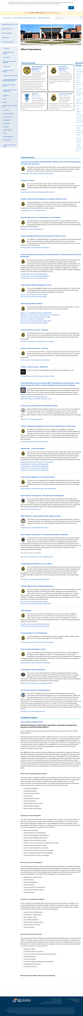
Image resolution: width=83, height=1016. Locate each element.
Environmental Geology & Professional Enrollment (9, 80)
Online (4, 133)
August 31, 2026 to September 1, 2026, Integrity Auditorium (36, 683)
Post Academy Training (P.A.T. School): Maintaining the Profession (44, 534)
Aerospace (5, 48)
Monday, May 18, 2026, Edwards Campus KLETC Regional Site (37, 462)
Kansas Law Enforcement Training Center (24, 17)
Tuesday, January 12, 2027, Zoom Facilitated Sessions (35, 276)
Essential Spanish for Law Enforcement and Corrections (41, 217)
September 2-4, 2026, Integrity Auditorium (32, 229)
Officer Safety (6, 123)
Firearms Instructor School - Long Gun (34, 348)
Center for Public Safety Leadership (9, 62)
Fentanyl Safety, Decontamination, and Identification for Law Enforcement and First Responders (51, 255)
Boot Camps (6, 57)
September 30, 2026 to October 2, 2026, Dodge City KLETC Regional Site (40, 314)
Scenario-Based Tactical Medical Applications (37, 586)
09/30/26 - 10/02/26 (63, 95)
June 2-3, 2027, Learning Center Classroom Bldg (33, 296)
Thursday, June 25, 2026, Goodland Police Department (35, 624)
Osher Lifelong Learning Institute (9, 145)
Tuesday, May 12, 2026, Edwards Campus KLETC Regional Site (37, 173)
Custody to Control (27, 180)
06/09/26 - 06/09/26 (36, 95)
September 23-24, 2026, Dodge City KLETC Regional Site (36, 603)
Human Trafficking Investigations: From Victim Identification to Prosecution (48, 426)
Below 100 (34, 93)
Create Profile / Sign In (8, 41)
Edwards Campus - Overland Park (9, 106)
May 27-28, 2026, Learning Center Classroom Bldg (34, 601)
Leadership (5, 126)
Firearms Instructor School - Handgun (34, 330)
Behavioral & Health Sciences (8, 53)
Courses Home (7, 17)
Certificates (5, 110)
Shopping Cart (5, 37)
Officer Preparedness (44, 17)
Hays (4, 99)
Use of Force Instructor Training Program (35, 690)
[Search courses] (68, 18)
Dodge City (5, 95)
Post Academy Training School (32, 722)
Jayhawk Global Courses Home (10, 24)
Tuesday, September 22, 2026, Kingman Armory (33, 210)
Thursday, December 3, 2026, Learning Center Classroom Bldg (37, 376)
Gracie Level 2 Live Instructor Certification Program (39, 405)
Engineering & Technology (9, 75)
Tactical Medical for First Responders (34, 633)
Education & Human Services (8, 71)
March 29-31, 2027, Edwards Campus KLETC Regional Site (36, 321)
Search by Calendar (7, 33)
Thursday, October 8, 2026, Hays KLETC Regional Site (35, 247)
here (59, 3)
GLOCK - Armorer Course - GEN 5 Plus (34, 367)
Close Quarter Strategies (65, 93)
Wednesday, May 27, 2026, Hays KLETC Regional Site (35, 464)
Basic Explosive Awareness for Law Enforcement (64, 68)
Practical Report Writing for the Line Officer (36, 564)
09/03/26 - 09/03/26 (63, 71)
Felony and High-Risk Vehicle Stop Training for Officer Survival (43, 236)
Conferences (6, 66)
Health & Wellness (7, 130)
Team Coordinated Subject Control (33, 649)
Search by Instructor (7, 28)
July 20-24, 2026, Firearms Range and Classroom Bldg (35, 360)
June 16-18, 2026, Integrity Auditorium (31, 509)
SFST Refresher (26, 610)
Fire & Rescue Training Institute (8, 85)
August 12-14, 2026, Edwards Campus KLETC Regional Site (36, 312)
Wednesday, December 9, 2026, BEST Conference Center (36, 398)
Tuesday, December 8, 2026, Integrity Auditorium (34, 396)
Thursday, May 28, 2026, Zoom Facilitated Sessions (34, 441)
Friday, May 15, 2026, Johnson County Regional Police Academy (37, 192)
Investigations (6, 120)
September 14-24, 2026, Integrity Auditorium (33, 711)
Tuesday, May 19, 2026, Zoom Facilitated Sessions (34, 274)
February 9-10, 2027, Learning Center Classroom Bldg (35, 579)
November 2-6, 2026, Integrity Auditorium (32, 419)
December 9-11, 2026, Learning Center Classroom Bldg (35, 316)
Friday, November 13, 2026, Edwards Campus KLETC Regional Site (38, 488)
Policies (78, 1002)
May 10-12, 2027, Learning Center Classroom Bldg (34, 323)
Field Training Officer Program (32, 303)
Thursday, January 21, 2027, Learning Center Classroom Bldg (37, 642)
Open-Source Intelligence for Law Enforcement (38, 477)
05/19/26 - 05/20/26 (36, 71)
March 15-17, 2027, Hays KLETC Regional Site (32, 319)
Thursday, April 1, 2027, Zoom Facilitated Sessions (34, 278)
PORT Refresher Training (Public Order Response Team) (41, 516)
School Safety (6, 140)
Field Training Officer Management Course (36, 285)
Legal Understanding (7, 113)
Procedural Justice (7, 116)
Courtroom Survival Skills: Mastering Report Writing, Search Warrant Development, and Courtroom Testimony (51, 163)
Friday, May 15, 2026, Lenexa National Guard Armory (34, 527)
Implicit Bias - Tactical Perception (33, 448)
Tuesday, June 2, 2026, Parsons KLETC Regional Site (34, 468)
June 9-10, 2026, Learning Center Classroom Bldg (34, 294)
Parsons (4, 102)
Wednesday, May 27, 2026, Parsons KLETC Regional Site (35, 662)
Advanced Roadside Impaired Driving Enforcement (37, 68)
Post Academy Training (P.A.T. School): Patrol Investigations (42, 495)
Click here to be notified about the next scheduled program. (37, 556)
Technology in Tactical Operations (33, 669)
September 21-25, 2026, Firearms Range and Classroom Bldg (37, 341)
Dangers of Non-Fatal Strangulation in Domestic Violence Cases (44, 199)
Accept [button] (71, 7)
